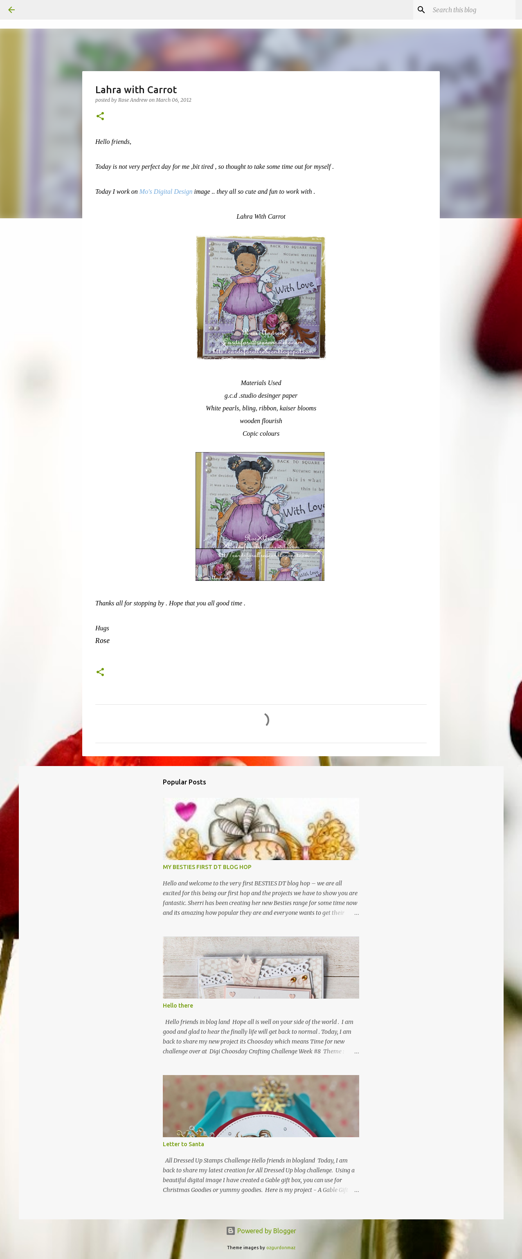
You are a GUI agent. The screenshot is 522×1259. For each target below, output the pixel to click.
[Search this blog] (472, 10)
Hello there (178, 1005)
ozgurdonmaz (280, 1247)
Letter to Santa (183, 1144)
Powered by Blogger (261, 1230)
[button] (100, 116)
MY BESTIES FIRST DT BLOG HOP (207, 867)
